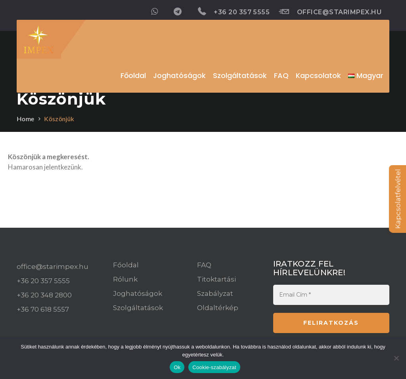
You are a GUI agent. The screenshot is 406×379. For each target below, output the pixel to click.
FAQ (204, 265)
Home (25, 118)
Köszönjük (59, 118)
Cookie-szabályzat (214, 367)
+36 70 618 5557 (43, 309)
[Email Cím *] (331, 295)
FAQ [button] (281, 75)
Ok (177, 367)
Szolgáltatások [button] (240, 75)
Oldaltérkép (217, 308)
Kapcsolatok (318, 75)
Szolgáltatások (138, 308)
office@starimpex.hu (330, 12)
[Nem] (396, 358)
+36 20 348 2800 (44, 295)
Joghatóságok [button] (179, 75)
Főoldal (133, 75)
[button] (365, 76)
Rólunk (125, 279)
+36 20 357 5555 (234, 11)
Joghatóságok (137, 293)
